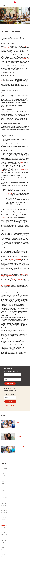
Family (2, 473)
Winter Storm (4, 556)
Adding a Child (4, 510)
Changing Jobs (4, 512)
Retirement (3, 495)
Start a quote (10, 383)
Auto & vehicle (4, 468)
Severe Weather (4, 549)
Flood (2, 545)
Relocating (3, 519)
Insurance (3, 490)
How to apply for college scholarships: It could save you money (22, 435)
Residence (3, 475)
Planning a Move (4, 514)
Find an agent (10, 401)
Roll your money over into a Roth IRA (11, 191)
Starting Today (4, 534)
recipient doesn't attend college (14, 259)
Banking (3, 470)
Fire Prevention (4, 542)
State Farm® (11, 35)
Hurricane (3, 547)
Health (2, 488)
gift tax (21, 162)
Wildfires (3, 554)
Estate (2, 483)
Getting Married (4, 505)
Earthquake (3, 540)
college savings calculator (17, 279)
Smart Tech (3, 532)
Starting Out (3, 503)
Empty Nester (4, 521)
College (2, 481)
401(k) (2, 80)
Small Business (4, 497)
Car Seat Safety (4, 527)
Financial (3, 485)
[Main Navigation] (2, 1)
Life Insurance (4, 492)
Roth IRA (10, 193)
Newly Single (3, 517)
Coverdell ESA (5, 217)
